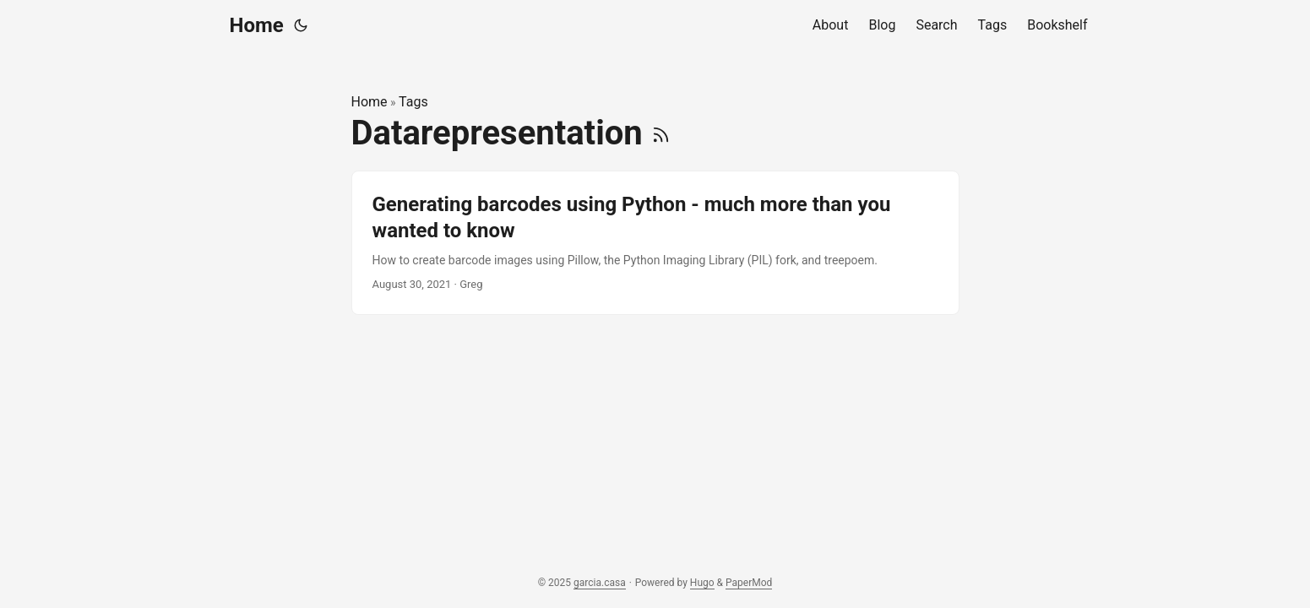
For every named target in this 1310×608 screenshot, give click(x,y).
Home (257, 25)
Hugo (702, 583)
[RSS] (661, 133)
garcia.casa (599, 583)
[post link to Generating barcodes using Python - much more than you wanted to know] (655, 243)
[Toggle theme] (301, 25)
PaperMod (749, 583)
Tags (413, 102)
